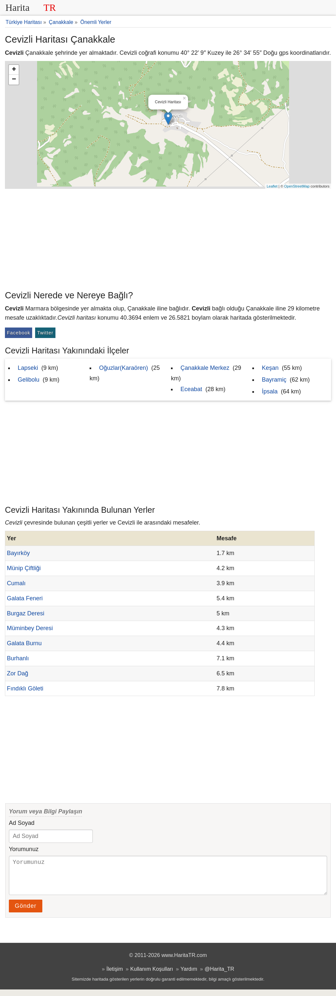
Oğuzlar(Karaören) (123, 368)
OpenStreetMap (297, 186)
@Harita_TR (219, 975)
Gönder (25, 912)
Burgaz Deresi (25, 613)
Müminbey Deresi (30, 628)
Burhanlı (18, 658)
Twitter (45, 332)
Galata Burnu (24, 643)
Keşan (270, 368)
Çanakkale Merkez (204, 368)
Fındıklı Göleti (25, 688)
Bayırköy (18, 553)
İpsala (270, 391)
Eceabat (191, 389)
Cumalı (16, 583)
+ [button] (14, 70)
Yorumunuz (23, 849)
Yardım (188, 975)
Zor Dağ (17, 673)
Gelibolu (28, 379)
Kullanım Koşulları (151, 975)
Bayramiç (274, 379)
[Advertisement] (168, 238)
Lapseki (28, 368)
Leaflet (272, 186)
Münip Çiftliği (24, 568)
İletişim (114, 975)
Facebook (18, 332)
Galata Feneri (25, 598)
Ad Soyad (21, 823)
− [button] (14, 80)
